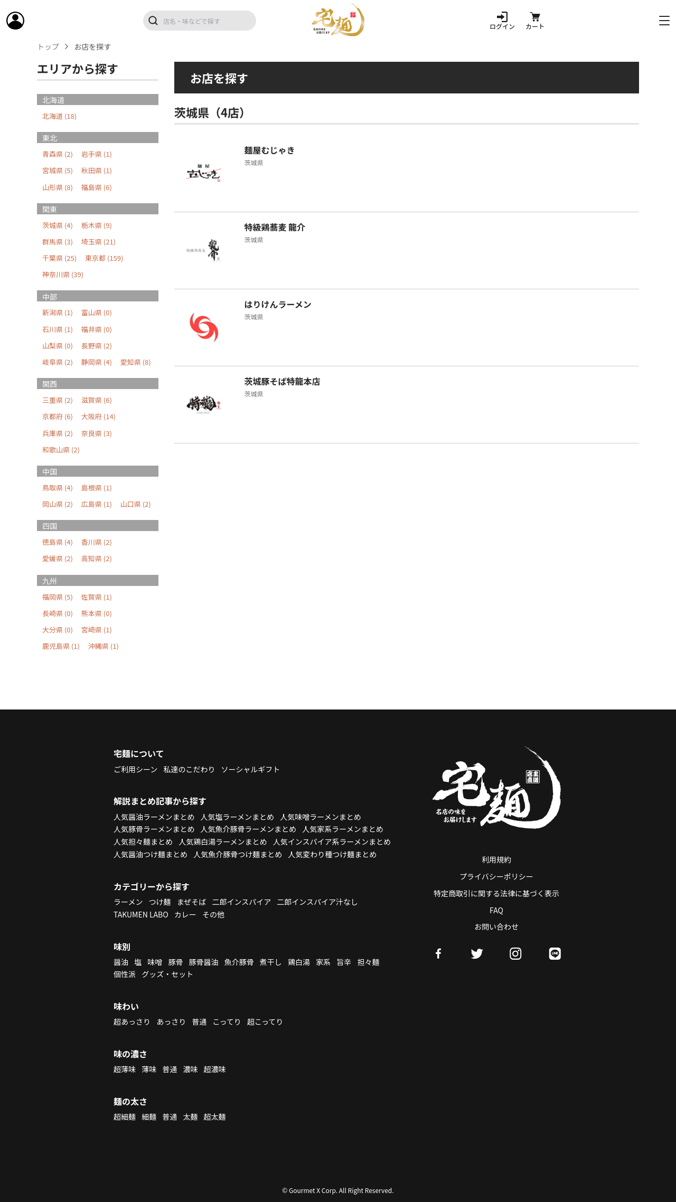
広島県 (96, 504)
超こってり (265, 1021)
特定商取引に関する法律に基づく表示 (496, 893)
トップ (48, 46)
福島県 (96, 187)
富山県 (96, 312)
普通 (199, 1021)
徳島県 (57, 542)
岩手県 (96, 154)
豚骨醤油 (204, 962)
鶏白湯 (299, 962)
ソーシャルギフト (250, 769)
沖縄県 (103, 646)
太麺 (190, 1116)
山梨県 (57, 345)
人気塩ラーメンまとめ (237, 816)
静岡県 (96, 362)
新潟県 (57, 312)
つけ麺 (160, 901)
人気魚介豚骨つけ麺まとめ (237, 854)
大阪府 (98, 416)
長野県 (96, 345)
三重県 (57, 400)
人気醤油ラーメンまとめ (154, 816)
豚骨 (175, 962)
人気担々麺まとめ (143, 841)
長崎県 (57, 613)
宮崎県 (96, 629)
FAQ (496, 910)
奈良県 (96, 433)
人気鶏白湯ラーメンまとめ (223, 841)
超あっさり (132, 1021)
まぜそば (191, 901)
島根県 (96, 487)
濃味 (190, 1069)
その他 (213, 914)
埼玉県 (98, 241)
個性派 (125, 974)
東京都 (104, 258)
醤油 (121, 962)
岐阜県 (57, 362)
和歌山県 (61, 449)
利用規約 (496, 859)
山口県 (135, 504)
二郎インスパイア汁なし (317, 901)
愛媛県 (57, 558)
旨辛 (343, 962)
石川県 (57, 329)
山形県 (57, 187)
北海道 (59, 116)
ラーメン (128, 901)
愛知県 (135, 362)
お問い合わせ (496, 926)
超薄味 (125, 1069)
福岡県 (57, 597)
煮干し (271, 962)
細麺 (149, 1116)
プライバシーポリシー (496, 876)
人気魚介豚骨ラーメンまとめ (248, 829)
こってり (226, 1021)
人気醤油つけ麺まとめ (150, 854)
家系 (323, 962)
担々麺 (368, 962)
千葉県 (59, 258)
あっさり (171, 1021)
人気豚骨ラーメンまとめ (154, 829)
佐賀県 (96, 597)
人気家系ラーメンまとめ (342, 829)
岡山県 (57, 504)
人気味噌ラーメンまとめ (320, 816)
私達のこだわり (189, 769)
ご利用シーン (135, 769)
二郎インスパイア (241, 901)
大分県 (57, 629)
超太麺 (215, 1116)
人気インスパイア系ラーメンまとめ (332, 841)
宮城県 (57, 170)
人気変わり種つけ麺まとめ (332, 854)
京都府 (57, 416)
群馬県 (57, 241)
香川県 (96, 542)
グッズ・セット (167, 974)
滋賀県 (96, 400)
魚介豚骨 (239, 962)
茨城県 (57, 225)
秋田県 (96, 170)
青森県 (57, 154)
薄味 (149, 1069)
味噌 (154, 962)
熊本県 (96, 613)
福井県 (96, 329)
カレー (185, 914)
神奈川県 (62, 274)
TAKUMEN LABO (141, 914)
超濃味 (215, 1069)
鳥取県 (57, 487)
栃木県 (96, 225)
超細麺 (125, 1116)
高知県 (96, 558)
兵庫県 (57, 433)
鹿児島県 (61, 646)
